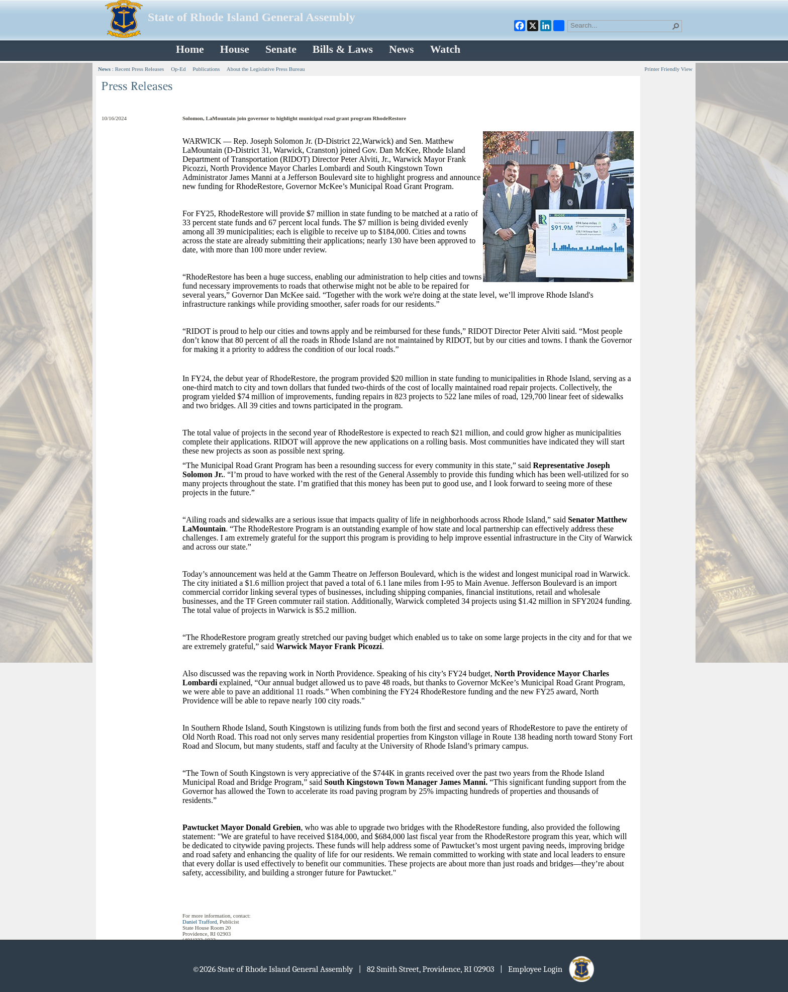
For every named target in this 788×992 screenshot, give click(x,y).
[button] (675, 26)
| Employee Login (548, 969)
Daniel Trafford (199, 922)
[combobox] (620, 25)
